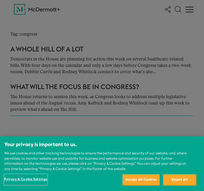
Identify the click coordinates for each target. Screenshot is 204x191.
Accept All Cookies (141, 179)
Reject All (180, 179)
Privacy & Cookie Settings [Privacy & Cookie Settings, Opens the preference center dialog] (25, 179)
